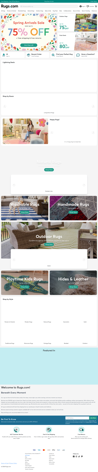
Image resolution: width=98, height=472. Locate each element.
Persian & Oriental (11, 11)
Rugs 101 (51, 460)
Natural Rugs (31, 11)
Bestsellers (27, 464)
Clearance (94, 11)
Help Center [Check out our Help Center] (51, 458)
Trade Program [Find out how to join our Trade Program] (28, 465)
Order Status (93, 1)
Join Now (93, 418)
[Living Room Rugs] (49, 106)
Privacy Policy (92, 420)
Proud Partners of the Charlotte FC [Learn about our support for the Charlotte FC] (32, 453)
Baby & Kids (48, 11)
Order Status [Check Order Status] (52, 455)
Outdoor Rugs (39, 11)
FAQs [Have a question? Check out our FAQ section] (50, 457)
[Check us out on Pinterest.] (82, 456)
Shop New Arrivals (49, 1)
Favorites (90, 6)
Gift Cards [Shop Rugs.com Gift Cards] (27, 455)
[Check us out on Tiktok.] (79, 456)
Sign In (82, 6)
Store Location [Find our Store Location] (28, 458)
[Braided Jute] (49, 184)
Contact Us (51, 453)
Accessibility (51, 464)
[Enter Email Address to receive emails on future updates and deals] (77, 418)
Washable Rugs (22, 11)
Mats (60, 11)
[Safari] (49, 259)
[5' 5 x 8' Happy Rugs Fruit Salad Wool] (72, 132)
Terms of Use (4, 463)
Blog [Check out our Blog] (26, 457)
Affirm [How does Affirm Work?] (26, 462)
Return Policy (52, 462)
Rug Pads (55, 11)
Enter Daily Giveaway (29, 467)
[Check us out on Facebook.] (74, 456)
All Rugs (3, 11)
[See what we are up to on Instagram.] (76, 456)
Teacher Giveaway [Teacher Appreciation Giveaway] (29, 469)
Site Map (27, 460)
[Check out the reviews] (78, 464)
